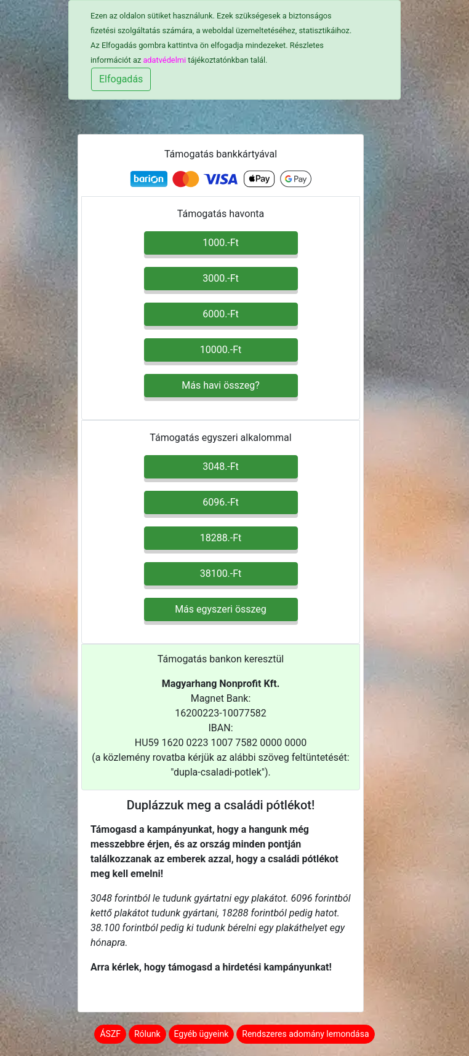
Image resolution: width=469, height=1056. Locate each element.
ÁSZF (110, 1034)
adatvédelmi (164, 60)
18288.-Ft (221, 538)
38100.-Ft (221, 573)
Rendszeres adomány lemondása (305, 1034)
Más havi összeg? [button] (220, 385)
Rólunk (147, 1034)
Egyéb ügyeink (201, 1034)
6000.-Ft (220, 314)
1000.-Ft (220, 242)
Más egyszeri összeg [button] (221, 609)
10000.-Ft (221, 349)
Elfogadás (121, 79)
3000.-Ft (220, 278)
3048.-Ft (220, 466)
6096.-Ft (220, 502)
